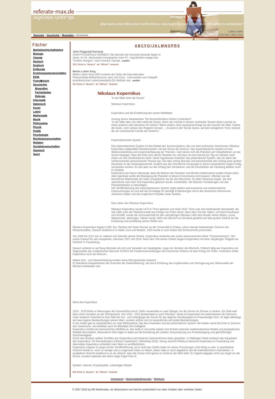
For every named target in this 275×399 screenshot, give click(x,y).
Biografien (68, 35)
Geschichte (53, 35)
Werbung (159, 379)
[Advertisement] (199, 77)
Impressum (117, 379)
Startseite (38, 35)
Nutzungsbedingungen (138, 379)
